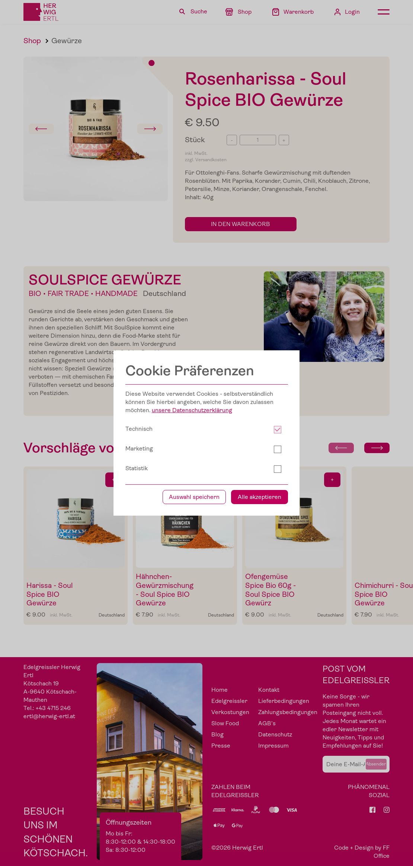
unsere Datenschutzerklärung (192, 410)
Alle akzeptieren (259, 497)
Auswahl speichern (194, 497)
